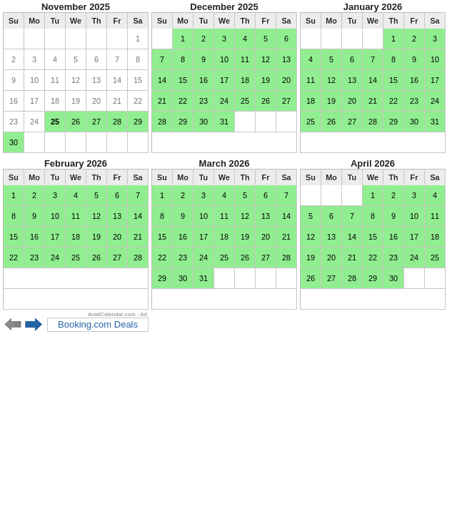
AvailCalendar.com (112, 314)
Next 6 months (34, 325)
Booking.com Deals (98, 324)
